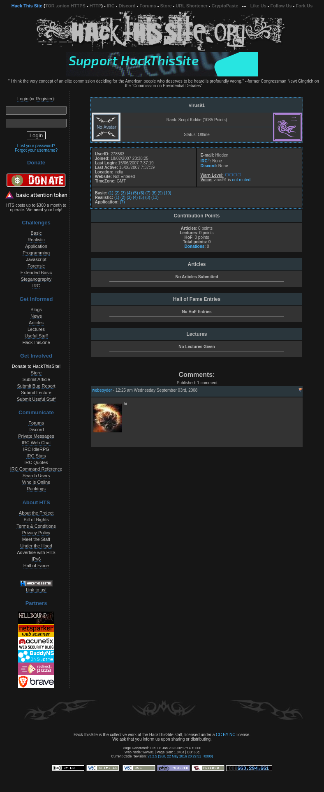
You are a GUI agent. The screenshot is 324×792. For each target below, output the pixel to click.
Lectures (36, 329)
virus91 (197, 105)
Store (165, 5)
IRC (111, 5)
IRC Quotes (36, 462)
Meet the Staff (36, 539)
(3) (123, 193)
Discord (127, 5)
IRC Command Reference (36, 468)
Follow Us (281, 5)
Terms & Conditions (36, 526)
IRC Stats (36, 455)
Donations (194, 246)
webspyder (102, 390)
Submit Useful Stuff (36, 399)
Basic (36, 233)
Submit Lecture (36, 392)
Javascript (36, 259)
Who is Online (36, 482)
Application (36, 246)
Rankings (36, 488)
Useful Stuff (36, 335)
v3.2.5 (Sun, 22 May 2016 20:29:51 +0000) (180, 756)
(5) (135, 193)
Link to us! (36, 589)
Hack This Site (27, 5)
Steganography (36, 279)
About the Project (36, 512)
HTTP (96, 5)
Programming (36, 252)
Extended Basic (36, 272)
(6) (141, 193)
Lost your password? (36, 145)
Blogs (36, 309)
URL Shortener (191, 5)
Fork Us (304, 5)
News (36, 316)
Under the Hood (36, 545)
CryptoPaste (225, 5)
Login (22, 98)
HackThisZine (36, 342)
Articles (36, 322)
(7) (148, 193)
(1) (110, 193)
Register (44, 98)
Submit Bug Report (36, 385)
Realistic (36, 239)
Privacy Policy (36, 532)
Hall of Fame (36, 565)
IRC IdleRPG (36, 449)
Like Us (258, 5)
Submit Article (36, 379)
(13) (155, 197)
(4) (129, 193)
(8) (154, 193)
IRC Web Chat (36, 442)
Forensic (36, 265)
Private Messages (36, 436)
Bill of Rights (36, 519)
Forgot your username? (36, 150)
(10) (167, 193)
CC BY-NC (225, 734)
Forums (147, 5)
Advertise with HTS (36, 552)
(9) (160, 193)
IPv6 (36, 558)
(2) (116, 193)
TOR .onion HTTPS (65, 5)
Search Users (36, 475)
